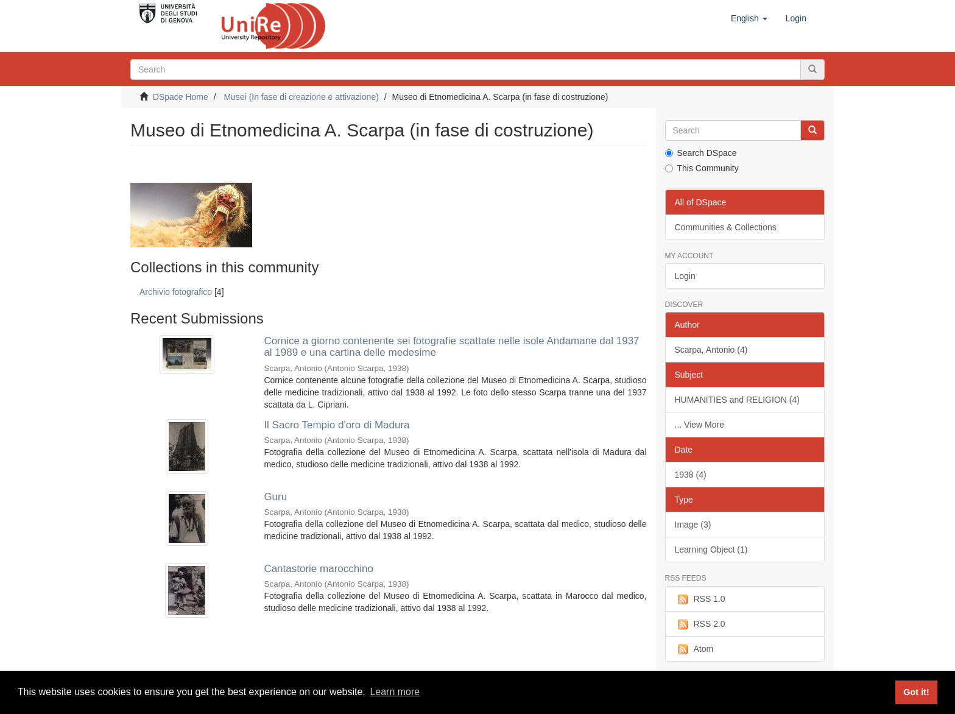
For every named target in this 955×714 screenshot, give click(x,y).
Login (685, 276)
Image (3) (693, 524)
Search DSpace (701, 153)
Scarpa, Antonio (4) (711, 350)
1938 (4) (691, 474)
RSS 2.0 (700, 624)
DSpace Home (180, 97)
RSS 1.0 (700, 599)
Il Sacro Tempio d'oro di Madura (336, 425)
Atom (694, 649)
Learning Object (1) (711, 549)
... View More (699, 424)
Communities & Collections (726, 227)
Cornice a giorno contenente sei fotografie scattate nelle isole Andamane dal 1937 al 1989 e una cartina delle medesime (451, 346)
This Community (702, 168)
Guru (275, 497)
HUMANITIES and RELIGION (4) (737, 400)
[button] (749, 18)
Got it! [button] (916, 692)
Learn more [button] (395, 692)
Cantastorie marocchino (318, 568)
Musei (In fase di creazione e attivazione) (301, 97)
